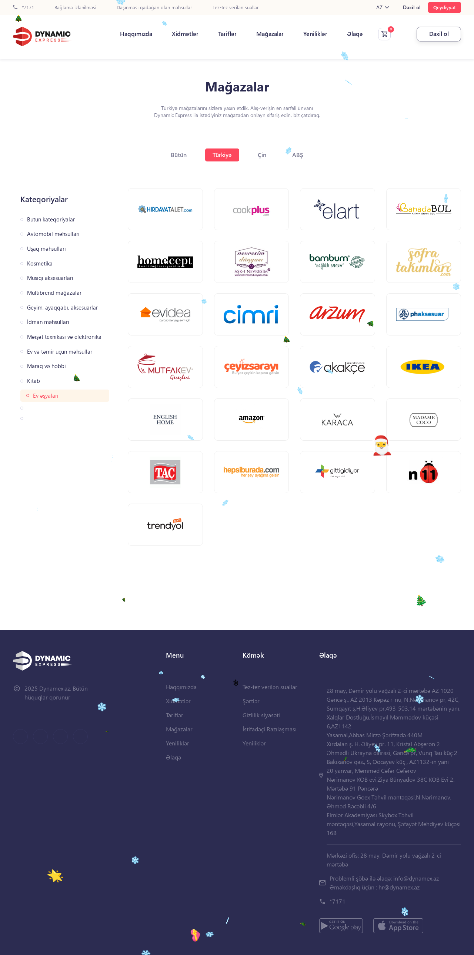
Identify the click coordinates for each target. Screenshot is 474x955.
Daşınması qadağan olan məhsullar (154, 7)
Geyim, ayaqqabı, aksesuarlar (62, 307)
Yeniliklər (315, 33)
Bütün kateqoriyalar (51, 219)
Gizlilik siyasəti (261, 715)
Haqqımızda (136, 33)
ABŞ (297, 154)
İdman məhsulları (48, 321)
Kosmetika (40, 263)
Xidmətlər (185, 33)
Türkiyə (222, 154)
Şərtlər (251, 701)
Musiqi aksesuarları (50, 277)
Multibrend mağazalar (54, 292)
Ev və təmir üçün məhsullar (59, 351)
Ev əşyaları (46, 395)
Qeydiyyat (444, 7)
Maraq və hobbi (46, 366)
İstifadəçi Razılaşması (270, 729)
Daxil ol (412, 7)
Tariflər (227, 33)
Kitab (33, 380)
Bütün (179, 154)
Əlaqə (355, 33)
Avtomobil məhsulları (53, 233)
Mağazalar (270, 33)
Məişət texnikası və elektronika (64, 336)
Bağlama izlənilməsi (75, 7)
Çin (262, 154)
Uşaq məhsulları (46, 248)
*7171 (23, 7)
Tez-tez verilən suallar (236, 7)
